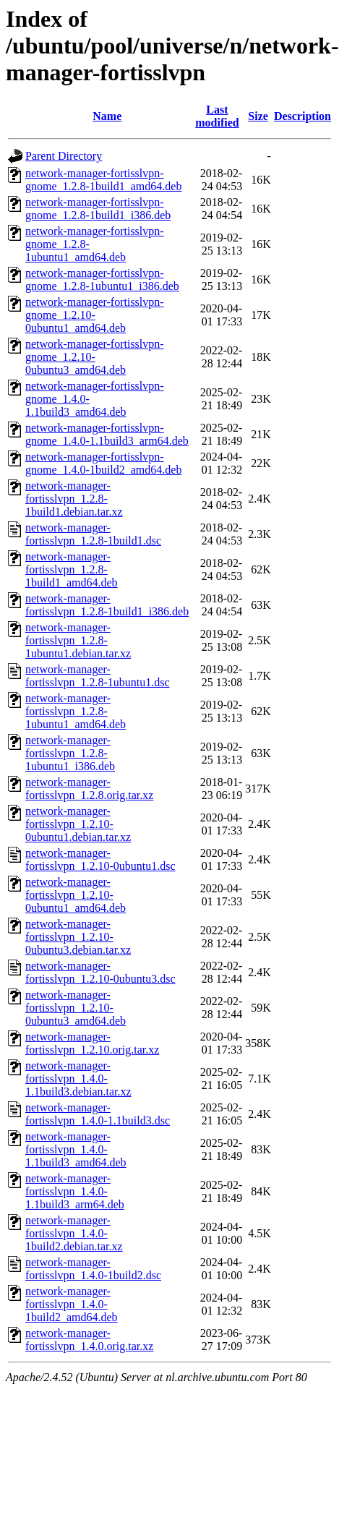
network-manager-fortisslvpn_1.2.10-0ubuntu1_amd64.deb (75, 895)
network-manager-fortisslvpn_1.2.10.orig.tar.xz (92, 1043)
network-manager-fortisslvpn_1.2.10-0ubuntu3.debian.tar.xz (78, 937)
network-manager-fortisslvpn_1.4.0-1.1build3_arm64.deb (74, 1191)
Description (302, 116)
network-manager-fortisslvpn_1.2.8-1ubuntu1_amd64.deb (75, 711)
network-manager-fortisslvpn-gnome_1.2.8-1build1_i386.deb (98, 208)
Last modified (217, 116)
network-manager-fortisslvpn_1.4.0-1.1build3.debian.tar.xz (78, 1078)
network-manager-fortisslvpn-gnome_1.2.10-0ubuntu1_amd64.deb (94, 315)
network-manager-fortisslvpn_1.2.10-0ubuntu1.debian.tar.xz (78, 824)
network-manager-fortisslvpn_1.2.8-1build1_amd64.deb (71, 569)
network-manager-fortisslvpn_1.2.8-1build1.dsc (93, 534)
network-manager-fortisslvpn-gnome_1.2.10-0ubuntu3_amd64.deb (94, 357)
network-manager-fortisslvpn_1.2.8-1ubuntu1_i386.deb (70, 753)
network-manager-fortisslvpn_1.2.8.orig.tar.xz (89, 788)
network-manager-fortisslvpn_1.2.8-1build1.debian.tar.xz (74, 498)
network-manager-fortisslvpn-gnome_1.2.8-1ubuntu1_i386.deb (102, 279)
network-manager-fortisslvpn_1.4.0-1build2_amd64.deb (71, 1304)
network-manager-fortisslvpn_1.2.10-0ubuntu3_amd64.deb (75, 1007)
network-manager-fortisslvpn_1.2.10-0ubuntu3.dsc (100, 972)
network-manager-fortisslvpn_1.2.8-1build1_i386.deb (107, 605)
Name (107, 116)
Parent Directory (63, 156)
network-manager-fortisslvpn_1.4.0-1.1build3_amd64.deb (75, 1149)
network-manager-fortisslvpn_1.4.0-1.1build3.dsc (97, 1114)
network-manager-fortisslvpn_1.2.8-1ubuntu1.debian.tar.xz (78, 640)
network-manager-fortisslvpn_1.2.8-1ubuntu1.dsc (97, 675)
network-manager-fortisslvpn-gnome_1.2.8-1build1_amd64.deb (103, 179)
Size (258, 116)
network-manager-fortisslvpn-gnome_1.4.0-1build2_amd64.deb (103, 463)
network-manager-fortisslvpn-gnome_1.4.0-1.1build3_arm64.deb (107, 434)
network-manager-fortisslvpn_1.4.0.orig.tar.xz (89, 1339)
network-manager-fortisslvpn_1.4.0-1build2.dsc (93, 1268)
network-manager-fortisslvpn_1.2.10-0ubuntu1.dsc (100, 859)
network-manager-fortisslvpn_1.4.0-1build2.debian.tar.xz (74, 1233)
